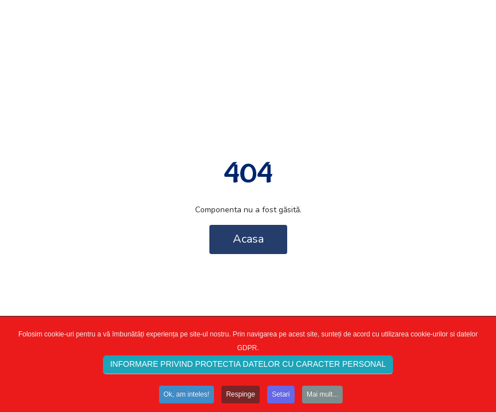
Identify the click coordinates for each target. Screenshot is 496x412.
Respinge (240, 397)
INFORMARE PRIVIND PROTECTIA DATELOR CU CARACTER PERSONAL (248, 366)
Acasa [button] (248, 239)
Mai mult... (322, 397)
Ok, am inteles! (186, 397)
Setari (280, 397)
